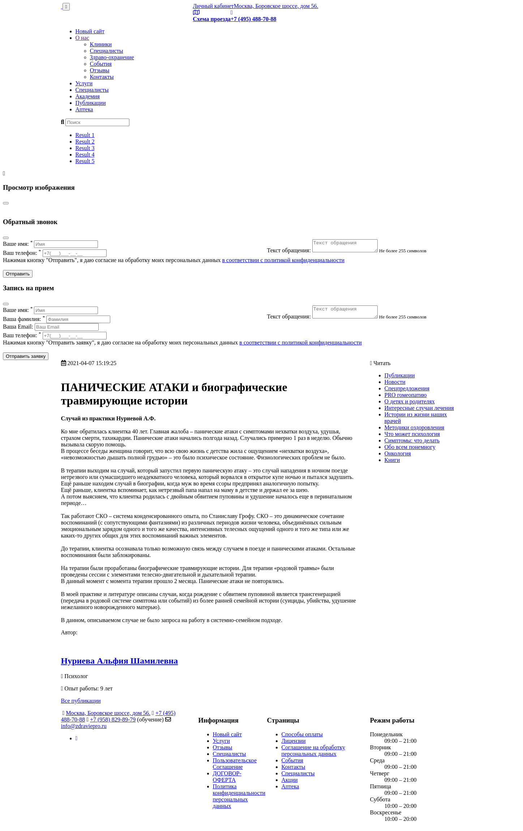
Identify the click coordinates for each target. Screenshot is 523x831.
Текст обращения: (326, 252)
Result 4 (85, 154)
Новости (395, 382)
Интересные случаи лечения (419, 408)
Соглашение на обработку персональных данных (314, 750)
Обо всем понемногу (410, 447)
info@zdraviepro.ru (84, 726)
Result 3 (85, 148)
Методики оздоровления (415, 427)
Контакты (102, 77)
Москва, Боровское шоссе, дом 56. (276, 6)
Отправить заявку (26, 356)
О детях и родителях (410, 401)
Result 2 (85, 141)
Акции (290, 780)
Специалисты (106, 51)
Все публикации (81, 701)
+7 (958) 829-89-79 (113, 719)
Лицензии (294, 741)
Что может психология (412, 434)
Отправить (18, 274)
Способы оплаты (302, 734)
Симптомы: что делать (412, 440)
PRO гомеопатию (406, 395)
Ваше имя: (50, 244)
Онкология (398, 453)
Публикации (91, 103)
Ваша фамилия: (56, 319)
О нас (82, 38)
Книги (392, 460)
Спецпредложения (407, 388)
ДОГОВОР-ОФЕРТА (227, 776)
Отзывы (100, 70)
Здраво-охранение (112, 57)
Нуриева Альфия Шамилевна (119, 660)
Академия (88, 96)
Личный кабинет (213, 6)
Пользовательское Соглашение (235, 763)
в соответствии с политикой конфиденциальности (283, 260)
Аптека (84, 109)
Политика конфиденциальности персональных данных (239, 796)
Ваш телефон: (55, 253)
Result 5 (85, 161)
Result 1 (85, 135)
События (101, 64)
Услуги (84, 83)
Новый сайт (90, 31)
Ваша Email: (51, 327)
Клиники (101, 44)
